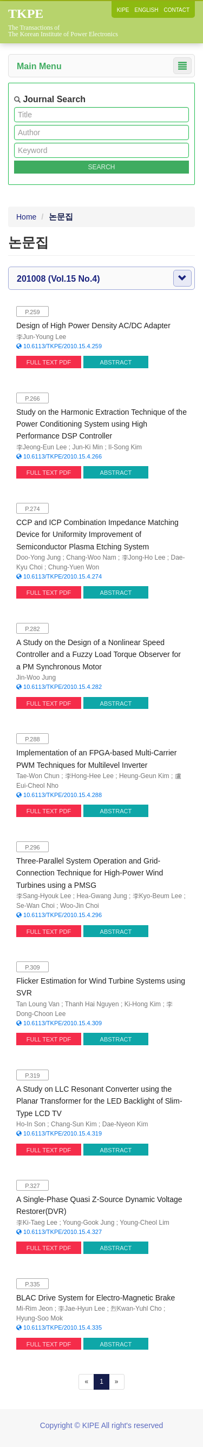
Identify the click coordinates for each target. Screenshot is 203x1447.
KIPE (123, 10)
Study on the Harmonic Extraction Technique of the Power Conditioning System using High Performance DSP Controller (101, 424)
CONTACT (176, 10)
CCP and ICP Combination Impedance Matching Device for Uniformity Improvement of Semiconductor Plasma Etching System (97, 534)
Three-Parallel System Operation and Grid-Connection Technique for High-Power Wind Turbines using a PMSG (89, 873)
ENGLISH (147, 10)
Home (26, 217)
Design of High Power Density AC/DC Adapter (93, 325)
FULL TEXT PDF (49, 362)
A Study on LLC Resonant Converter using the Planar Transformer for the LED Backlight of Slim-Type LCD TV (99, 1101)
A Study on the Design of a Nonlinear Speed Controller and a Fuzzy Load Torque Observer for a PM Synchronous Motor (98, 654)
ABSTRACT (116, 362)
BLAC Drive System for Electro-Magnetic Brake (95, 1297)
